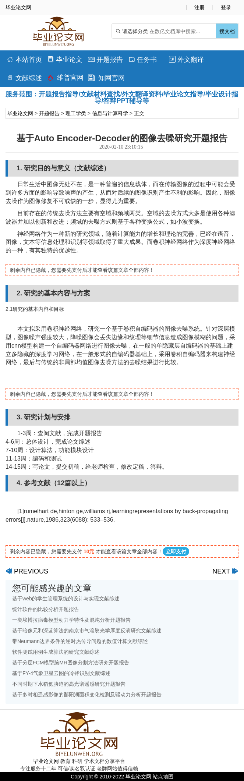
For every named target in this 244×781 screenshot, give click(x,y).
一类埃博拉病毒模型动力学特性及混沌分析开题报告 (71, 620)
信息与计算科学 (110, 113)
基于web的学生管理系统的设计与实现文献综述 (66, 598)
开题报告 (105, 59)
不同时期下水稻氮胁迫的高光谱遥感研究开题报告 (68, 684)
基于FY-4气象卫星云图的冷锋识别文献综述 (61, 673)
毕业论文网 (20, 113)
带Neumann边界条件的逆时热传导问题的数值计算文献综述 (80, 641)
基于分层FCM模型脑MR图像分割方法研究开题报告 (70, 662)
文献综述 (24, 78)
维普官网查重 (65, 79)
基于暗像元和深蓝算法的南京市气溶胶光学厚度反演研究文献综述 (87, 630)
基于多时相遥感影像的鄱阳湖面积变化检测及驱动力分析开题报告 (87, 694)
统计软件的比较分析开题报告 (45, 609)
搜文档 (227, 31)
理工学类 (76, 113)
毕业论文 (64, 59)
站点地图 (163, 777)
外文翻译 (186, 59)
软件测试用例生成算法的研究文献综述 (56, 652)
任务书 (142, 59)
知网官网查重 (106, 79)
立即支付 (176, 551)
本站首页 (24, 59)
